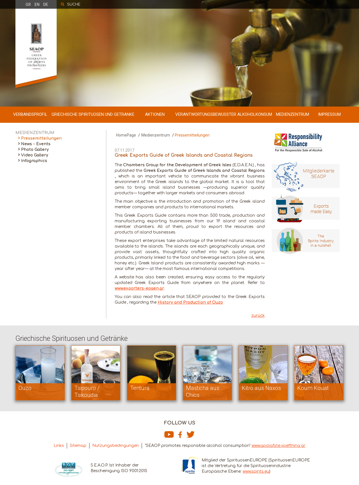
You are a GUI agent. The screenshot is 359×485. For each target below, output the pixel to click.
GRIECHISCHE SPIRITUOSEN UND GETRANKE (93, 114)
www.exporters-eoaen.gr (139, 288)
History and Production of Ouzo (190, 302)
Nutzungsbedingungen (115, 446)
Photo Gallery (35, 149)
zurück (258, 315)
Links (59, 446)
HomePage (126, 135)
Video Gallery (34, 155)
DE (45, 4)
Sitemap (78, 446)
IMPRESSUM (329, 114)
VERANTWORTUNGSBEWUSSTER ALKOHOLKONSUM (223, 114)
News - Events (35, 144)
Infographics (34, 161)
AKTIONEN (155, 114)
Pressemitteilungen (41, 138)
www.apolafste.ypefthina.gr (278, 446)
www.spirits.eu (256, 471)
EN (37, 4)
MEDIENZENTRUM (292, 114)
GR (28, 4)
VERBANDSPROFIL (30, 114)
